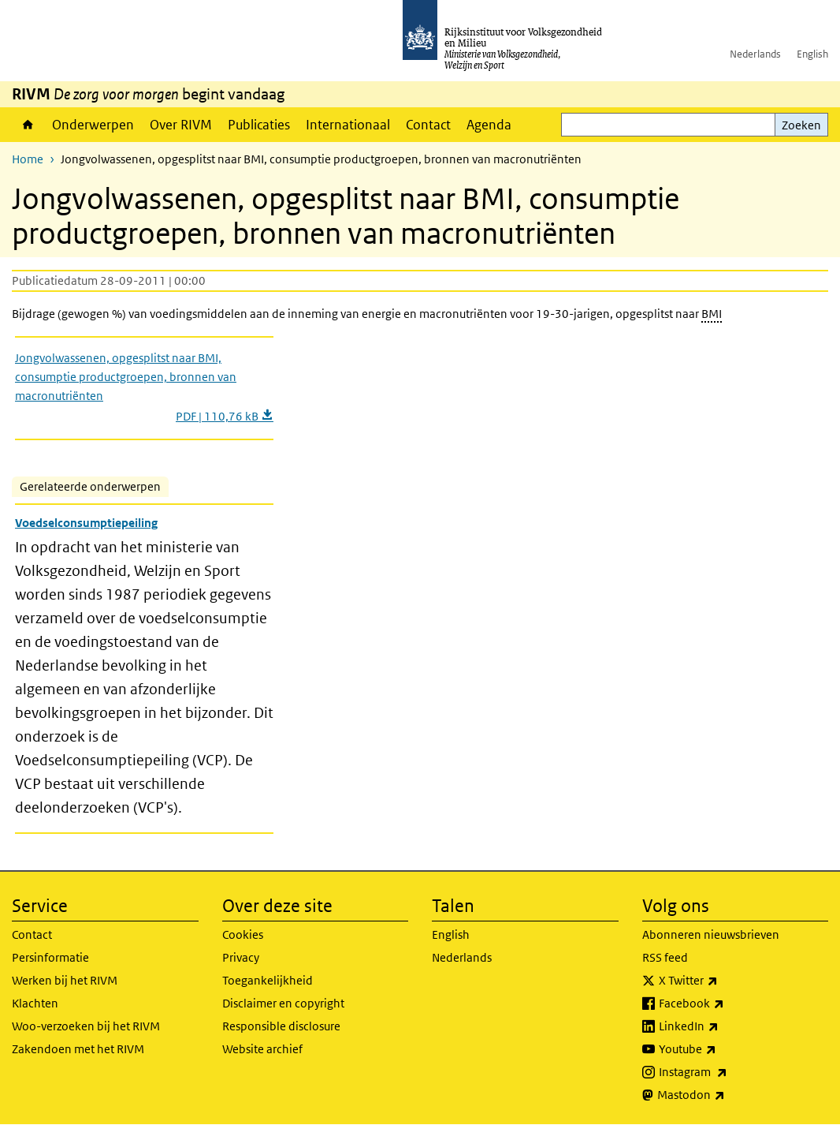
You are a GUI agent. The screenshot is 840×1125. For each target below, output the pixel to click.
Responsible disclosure (281, 1025)
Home (28, 124)
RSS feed (665, 957)
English (812, 54)
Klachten (35, 1003)
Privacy (240, 957)
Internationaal (348, 124)
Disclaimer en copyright (283, 1003)
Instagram (728, 1072)
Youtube (722, 1049)
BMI (711, 313)
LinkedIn (723, 1026)
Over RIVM (181, 124)
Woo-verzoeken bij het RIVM (86, 1025)
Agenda (488, 124)
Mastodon (725, 1095)
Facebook (726, 1003)
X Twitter (723, 980)
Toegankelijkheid (267, 980)
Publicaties (259, 124)
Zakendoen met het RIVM (78, 1048)
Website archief (262, 1048)
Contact (428, 124)
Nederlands (755, 54)
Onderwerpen (93, 124)
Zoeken (801, 125)
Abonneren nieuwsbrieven (710, 934)
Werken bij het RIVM (64, 980)
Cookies (242, 934)
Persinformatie (50, 957)
